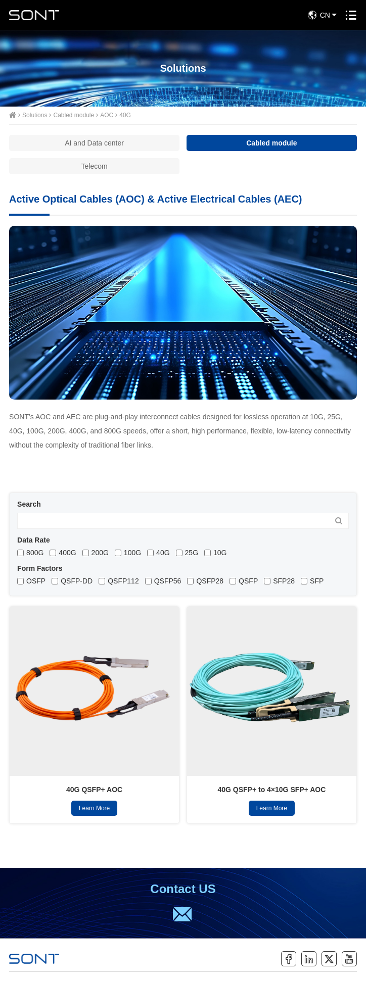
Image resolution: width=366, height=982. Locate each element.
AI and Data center (94, 143)
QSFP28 (209, 581)
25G (191, 553)
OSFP (35, 581)
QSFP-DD (77, 581)
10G (219, 553)
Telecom (94, 166)
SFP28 (284, 581)
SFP (317, 581)
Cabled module (73, 115)
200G (100, 553)
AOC (106, 115)
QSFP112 (123, 581)
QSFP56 (167, 581)
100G (132, 553)
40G (125, 115)
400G (67, 553)
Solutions (34, 115)
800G (34, 553)
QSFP (248, 581)
